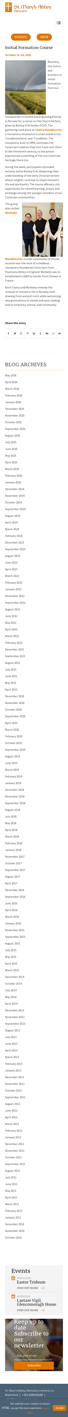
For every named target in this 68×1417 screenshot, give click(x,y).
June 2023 (11, 562)
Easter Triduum (31, 1282)
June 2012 (11, 1110)
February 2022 (13, 642)
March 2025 (12, 469)
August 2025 (12, 435)
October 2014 (13, 983)
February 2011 (13, 1211)
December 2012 (14, 1077)
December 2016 (14, 890)
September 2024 (15, 509)
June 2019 (11, 763)
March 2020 (12, 729)
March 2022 (12, 636)
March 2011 (12, 1204)
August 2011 (12, 1170)
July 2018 (11, 816)
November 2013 (14, 1017)
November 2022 (14, 596)
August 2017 (12, 876)
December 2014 (14, 977)
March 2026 (12, 389)
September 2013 (15, 1023)
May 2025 (10, 455)
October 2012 (13, 1090)
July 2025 (11, 442)
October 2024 (13, 502)
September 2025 (15, 429)
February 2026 (13, 395)
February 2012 (13, 1130)
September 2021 (15, 656)
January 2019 (13, 783)
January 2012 (13, 1137)
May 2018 (10, 823)
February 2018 (13, 843)
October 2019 (13, 743)
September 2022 (15, 602)
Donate (21, 37)
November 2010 (14, 1231)
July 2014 (11, 990)
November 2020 (14, 703)
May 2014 (10, 997)
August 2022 (12, 609)
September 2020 (15, 716)
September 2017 (15, 870)
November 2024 (14, 495)
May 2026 (10, 375)
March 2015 (12, 970)
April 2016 (11, 910)
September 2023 (15, 549)
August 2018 (12, 810)
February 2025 (13, 475)
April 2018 (11, 830)
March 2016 (12, 916)
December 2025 (14, 409)
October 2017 (13, 863)
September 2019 (15, 749)
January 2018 (13, 850)
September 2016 (15, 896)
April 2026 (11, 382)
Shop (44, 37)
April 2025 (11, 462)
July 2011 (11, 1177)
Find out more (27, 1288)
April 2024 (11, 522)
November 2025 (14, 415)
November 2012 (14, 1084)
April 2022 (11, 629)
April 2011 (11, 1197)
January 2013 (13, 1070)
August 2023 (12, 556)
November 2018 (14, 796)
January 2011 (13, 1217)
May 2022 (10, 622)
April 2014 (11, 1003)
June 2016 (11, 903)
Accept (59, 1408)
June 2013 (11, 1043)
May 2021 (10, 683)
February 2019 (13, 776)
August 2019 (12, 756)
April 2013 (11, 1050)
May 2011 (10, 1190)
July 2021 (11, 669)
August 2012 (12, 1104)
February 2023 (13, 582)
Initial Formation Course (29, 47)
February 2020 (13, 736)
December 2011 (14, 1144)
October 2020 (13, 709)
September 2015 (15, 937)
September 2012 (15, 1097)
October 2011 (13, 1157)
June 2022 (11, 616)
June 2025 (11, 449)
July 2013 (11, 1037)
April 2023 (11, 569)
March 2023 (12, 576)
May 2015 (10, 957)
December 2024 (14, 489)
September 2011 (15, 1164)
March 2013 (12, 1057)
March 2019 (12, 769)
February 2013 (13, 1064)
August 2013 (12, 1030)
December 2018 (14, 789)
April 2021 (11, 689)
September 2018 (15, 803)
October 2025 (13, 422)
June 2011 (11, 1184)
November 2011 (14, 1150)
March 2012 (12, 1124)
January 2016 (13, 923)
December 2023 (14, 542)
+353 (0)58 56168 (32, 1395)
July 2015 (11, 950)
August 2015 (12, 943)
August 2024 (12, 515)
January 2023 (13, 589)
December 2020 (14, 696)
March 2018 (12, 836)
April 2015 (11, 963)
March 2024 (12, 529)
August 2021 (12, 663)
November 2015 (14, 930)
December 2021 (14, 649)
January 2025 (13, 482)
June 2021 (11, 676)
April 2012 (11, 1117)
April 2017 (11, 883)
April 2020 (11, 723)
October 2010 (13, 1237)
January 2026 (13, 402)
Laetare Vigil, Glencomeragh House (36, 1302)
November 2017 (14, 856)
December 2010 (14, 1224)
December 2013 (14, 1010)
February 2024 (13, 536)
